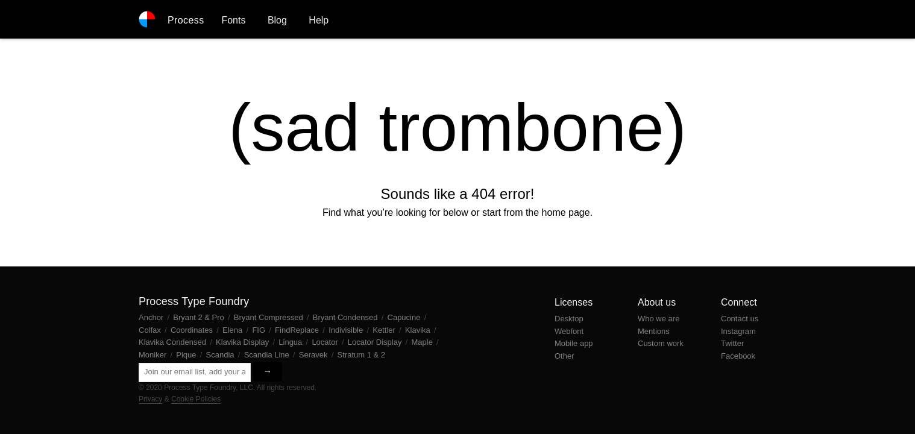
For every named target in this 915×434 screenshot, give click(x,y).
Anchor (152, 317)
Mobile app (574, 343)
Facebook (738, 355)
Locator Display (376, 342)
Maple (423, 342)
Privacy (150, 399)
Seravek (314, 354)
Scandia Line (268, 354)
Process (186, 20)
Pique (187, 354)
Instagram (738, 331)
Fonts (233, 20)
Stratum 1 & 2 (361, 354)
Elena (233, 330)
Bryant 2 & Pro (199, 317)
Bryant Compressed (270, 317)
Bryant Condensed (346, 317)
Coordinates (193, 330)
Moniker (154, 354)
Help (319, 20)
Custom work (661, 343)
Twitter (732, 343)
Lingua (291, 342)
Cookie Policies (196, 399)
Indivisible (347, 330)
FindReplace (298, 330)
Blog (277, 20)
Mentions (654, 331)
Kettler (385, 330)
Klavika (419, 330)
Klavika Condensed (174, 342)
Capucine (405, 317)
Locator (326, 342)
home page (566, 212)
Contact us (739, 318)
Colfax (151, 330)
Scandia (221, 354)
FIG (259, 330)
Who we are (658, 318)
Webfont (569, 331)
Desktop (569, 318)
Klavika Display (243, 342)
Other (564, 355)
